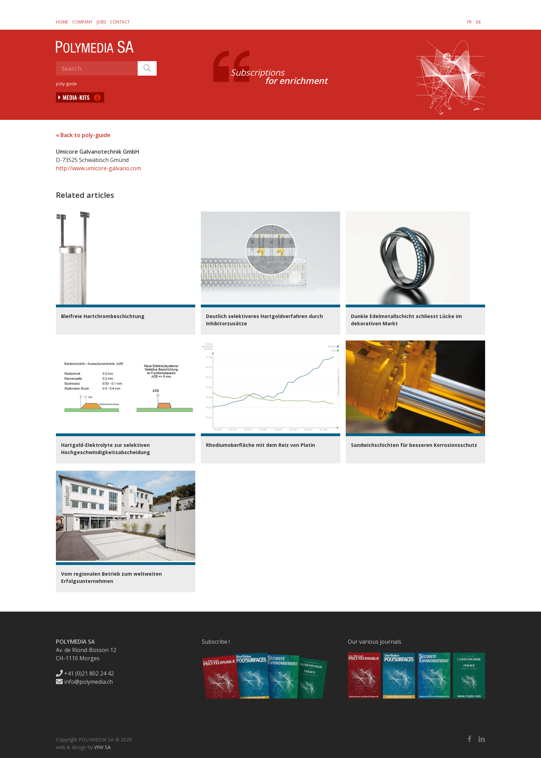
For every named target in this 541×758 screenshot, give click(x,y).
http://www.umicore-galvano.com (98, 168)
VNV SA (102, 747)
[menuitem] (469, 22)
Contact (120, 22)
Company (82, 22)
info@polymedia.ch (84, 681)
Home (62, 22)
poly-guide (66, 84)
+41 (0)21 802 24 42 (85, 673)
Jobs (101, 22)
